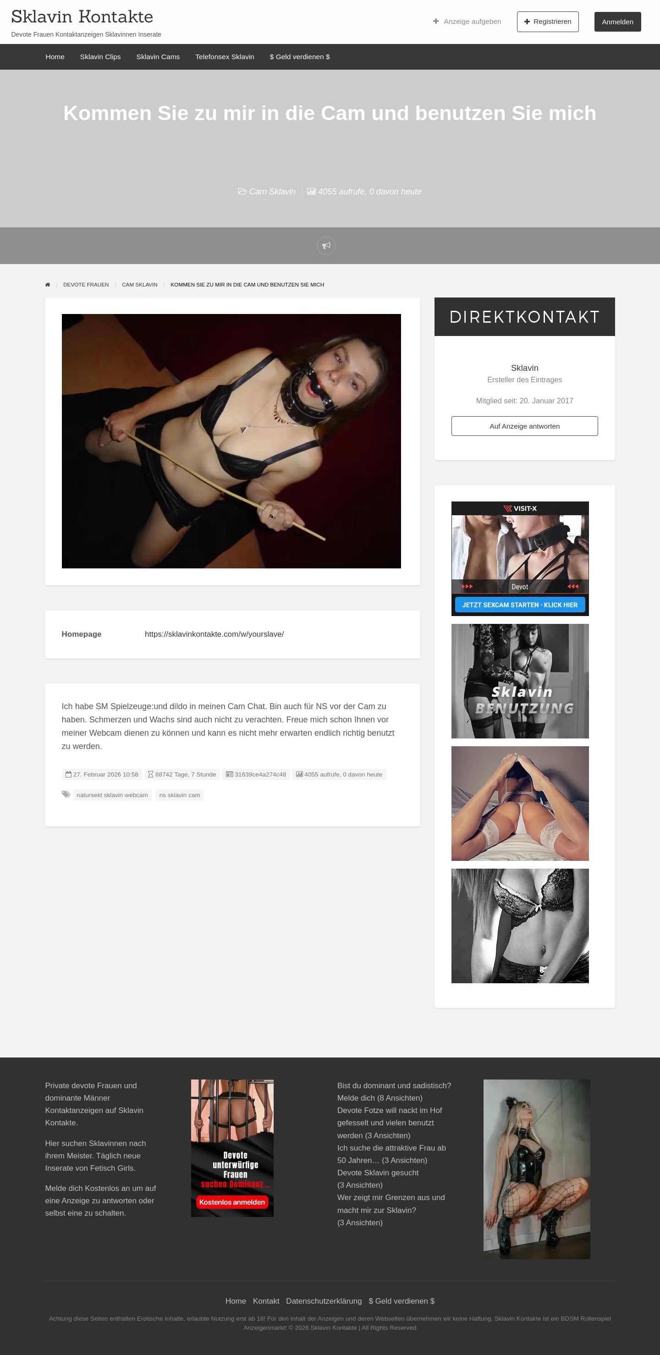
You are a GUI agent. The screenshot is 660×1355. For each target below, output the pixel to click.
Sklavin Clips (100, 57)
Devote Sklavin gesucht (378, 1172)
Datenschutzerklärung (324, 1301)
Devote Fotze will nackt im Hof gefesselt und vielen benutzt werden (389, 1123)
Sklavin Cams (158, 57)
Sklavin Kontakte (82, 16)
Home (55, 57)
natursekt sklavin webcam (112, 795)
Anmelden (617, 22)
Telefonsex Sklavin (224, 57)
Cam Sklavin (272, 191)
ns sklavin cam (180, 795)
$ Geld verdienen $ (300, 57)
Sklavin (525, 368)
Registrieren (548, 21)
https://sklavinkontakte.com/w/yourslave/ (214, 634)
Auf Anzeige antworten (525, 426)
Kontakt (266, 1301)
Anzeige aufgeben (467, 21)
